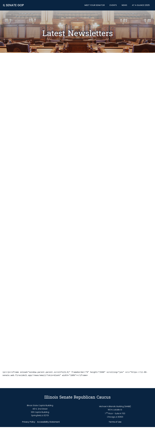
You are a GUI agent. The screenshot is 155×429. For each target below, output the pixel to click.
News (125, 5)
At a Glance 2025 (141, 5)
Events (113, 5)
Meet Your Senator (95, 5)
